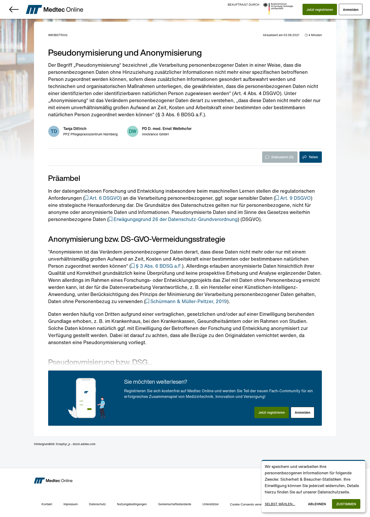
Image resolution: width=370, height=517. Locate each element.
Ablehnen (317, 503)
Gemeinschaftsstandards (174, 504)
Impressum (70, 504)
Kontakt (47, 504)
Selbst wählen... (280, 503)
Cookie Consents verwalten (249, 504)
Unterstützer (210, 504)
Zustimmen (346, 503)
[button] (320, 9)
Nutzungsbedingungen (132, 504)
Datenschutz (97, 504)
